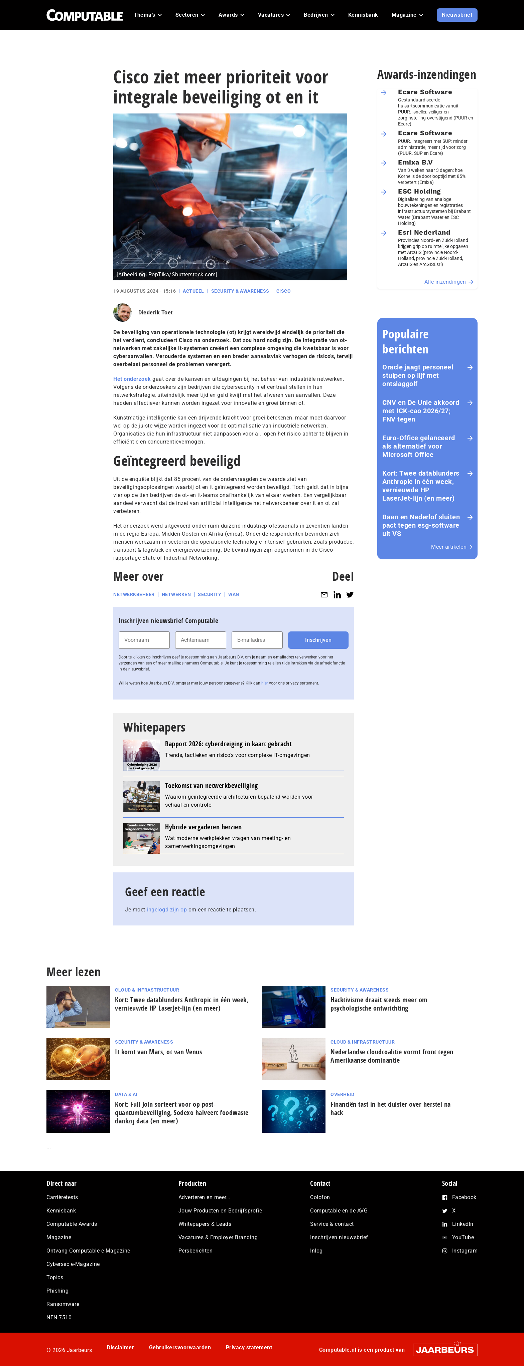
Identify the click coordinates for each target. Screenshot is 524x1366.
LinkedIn (463, 1224)
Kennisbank (61, 1210)
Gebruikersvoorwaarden (180, 1347)
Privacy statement (249, 1347)
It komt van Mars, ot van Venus (158, 1051)
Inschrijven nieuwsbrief (339, 1237)
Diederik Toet (155, 312)
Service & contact (332, 1224)
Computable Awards (71, 1224)
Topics (54, 1277)
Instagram (465, 1251)
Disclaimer (120, 1347)
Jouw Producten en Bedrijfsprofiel (221, 1210)
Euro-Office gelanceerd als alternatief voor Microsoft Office (418, 446)
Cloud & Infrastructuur (147, 990)
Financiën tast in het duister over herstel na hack (391, 1108)
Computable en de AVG (339, 1210)
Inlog (316, 1251)
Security (209, 594)
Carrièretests (62, 1197)
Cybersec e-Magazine (73, 1264)
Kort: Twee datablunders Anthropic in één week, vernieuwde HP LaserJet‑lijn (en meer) (421, 485)
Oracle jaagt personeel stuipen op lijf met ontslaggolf (417, 375)
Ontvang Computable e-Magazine (88, 1251)
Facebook (464, 1197)
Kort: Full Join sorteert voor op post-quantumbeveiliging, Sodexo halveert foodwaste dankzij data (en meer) (182, 1112)
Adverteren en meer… (204, 1197)
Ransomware (62, 1304)
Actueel (193, 291)
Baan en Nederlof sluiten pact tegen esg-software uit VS (421, 525)
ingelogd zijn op (167, 909)
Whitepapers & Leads (205, 1224)
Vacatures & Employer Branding (218, 1237)
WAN (233, 594)
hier (264, 683)
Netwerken (176, 594)
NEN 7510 (59, 1317)
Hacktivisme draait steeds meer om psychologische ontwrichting (379, 1004)
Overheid (342, 1094)
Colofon (320, 1197)
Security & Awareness (240, 291)
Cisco (283, 291)
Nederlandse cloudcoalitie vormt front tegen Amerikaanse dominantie (392, 1056)
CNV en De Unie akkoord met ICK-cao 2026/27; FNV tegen (420, 410)
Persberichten (195, 1251)
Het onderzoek (132, 379)
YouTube (463, 1237)
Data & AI (126, 1094)
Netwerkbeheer (134, 594)
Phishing (57, 1291)
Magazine (58, 1237)
